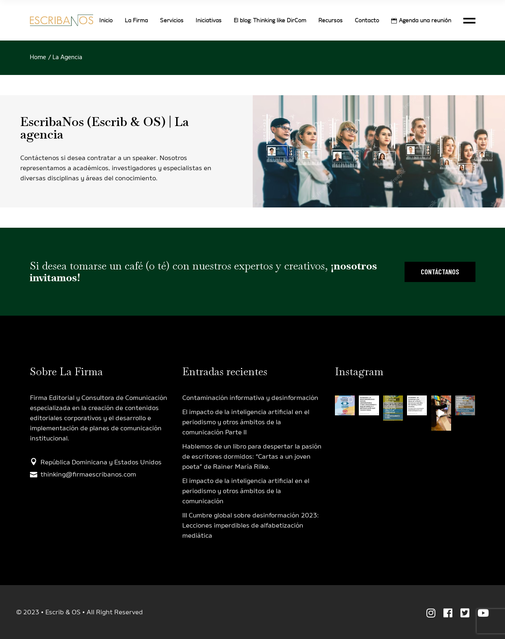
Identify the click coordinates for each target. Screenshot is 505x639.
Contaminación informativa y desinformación (250, 398)
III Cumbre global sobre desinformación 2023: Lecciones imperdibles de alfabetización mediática (250, 525)
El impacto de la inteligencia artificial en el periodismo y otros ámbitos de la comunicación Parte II (245, 422)
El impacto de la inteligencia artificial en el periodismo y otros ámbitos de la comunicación (245, 491)
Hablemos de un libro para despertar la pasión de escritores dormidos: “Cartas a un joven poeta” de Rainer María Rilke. (252, 456)
